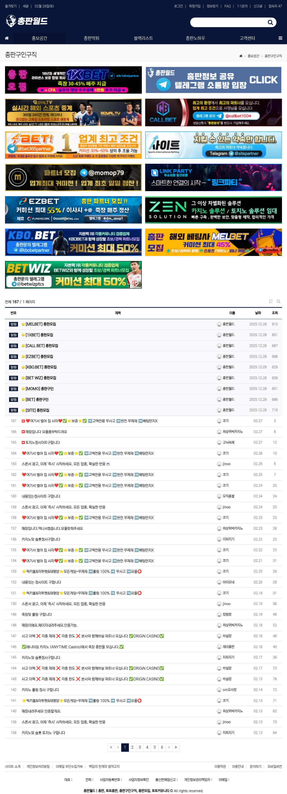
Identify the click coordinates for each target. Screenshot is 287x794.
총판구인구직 (273, 56)
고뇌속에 (225, 442)
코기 (223, 421)
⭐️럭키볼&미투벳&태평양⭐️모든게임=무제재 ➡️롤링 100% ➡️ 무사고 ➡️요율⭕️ (82, 572)
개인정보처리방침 (38, 767)
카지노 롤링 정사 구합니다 (40, 690)
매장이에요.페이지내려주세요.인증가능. (50, 625)
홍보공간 (253, 56)
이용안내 (238, 767)
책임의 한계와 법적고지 (104, 767)
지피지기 (225, 539)
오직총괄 (225, 496)
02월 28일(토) (44, 6)
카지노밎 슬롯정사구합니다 (41, 539)
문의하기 (255, 767)
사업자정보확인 (139, 780)
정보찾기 (212, 6)
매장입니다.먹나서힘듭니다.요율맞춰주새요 (52, 529)
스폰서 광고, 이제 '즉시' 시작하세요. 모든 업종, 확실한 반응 (63, 464)
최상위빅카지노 (230, 432)
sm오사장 (226, 690)
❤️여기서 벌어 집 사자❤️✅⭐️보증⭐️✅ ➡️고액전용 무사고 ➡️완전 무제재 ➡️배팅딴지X (90, 421)
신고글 (258, 6)
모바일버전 (275, 767)
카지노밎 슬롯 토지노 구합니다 (43, 733)
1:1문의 (242, 6)
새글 (26, 6)
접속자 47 (275, 6)
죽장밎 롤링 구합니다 (37, 614)
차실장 (224, 636)
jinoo (223, 464)
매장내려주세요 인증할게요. (41, 711)
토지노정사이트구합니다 (41, 443)
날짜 (258, 313)
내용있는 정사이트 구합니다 (41, 582)
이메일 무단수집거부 (69, 767)
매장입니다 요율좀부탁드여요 (44, 432)
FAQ (227, 6)
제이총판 (225, 647)
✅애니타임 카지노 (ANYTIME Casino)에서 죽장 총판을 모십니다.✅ (73, 647)
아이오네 (225, 582)
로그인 (178, 6)
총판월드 (225, 324)
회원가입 (195, 6)
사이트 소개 (12, 767)
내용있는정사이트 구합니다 (41, 496)
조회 (275, 313)
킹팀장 (224, 614)
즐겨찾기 (11, 6)
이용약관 (220, 767)
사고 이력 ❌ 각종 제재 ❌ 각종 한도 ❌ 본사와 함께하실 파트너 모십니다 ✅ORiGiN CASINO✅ (93, 636)
